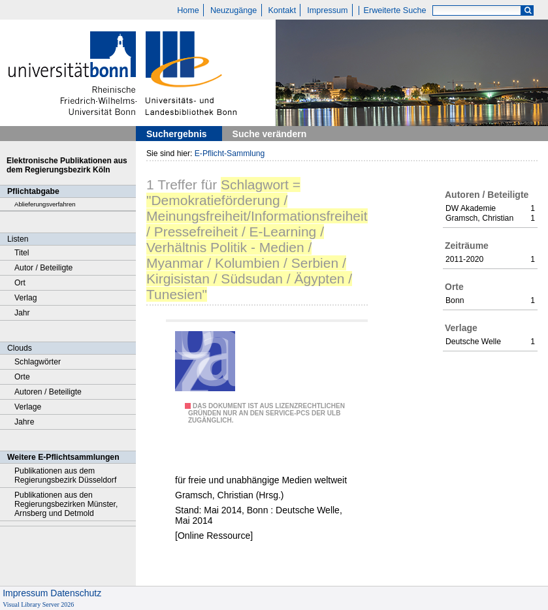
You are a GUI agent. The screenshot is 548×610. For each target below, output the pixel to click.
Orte (22, 376)
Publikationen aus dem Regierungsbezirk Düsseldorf (65, 475)
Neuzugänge (233, 10)
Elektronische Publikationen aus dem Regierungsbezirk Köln (67, 165)
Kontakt (282, 10)
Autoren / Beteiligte (48, 391)
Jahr (22, 312)
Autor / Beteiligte (43, 267)
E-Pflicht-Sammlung (230, 153)
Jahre (24, 421)
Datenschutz (75, 593)
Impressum (327, 10)
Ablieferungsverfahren (45, 204)
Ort (19, 282)
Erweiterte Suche (395, 10)
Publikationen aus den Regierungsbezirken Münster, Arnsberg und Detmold (66, 504)
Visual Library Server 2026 (38, 604)
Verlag (25, 297)
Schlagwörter (37, 361)
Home (188, 10)
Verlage (27, 406)
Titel (21, 252)
